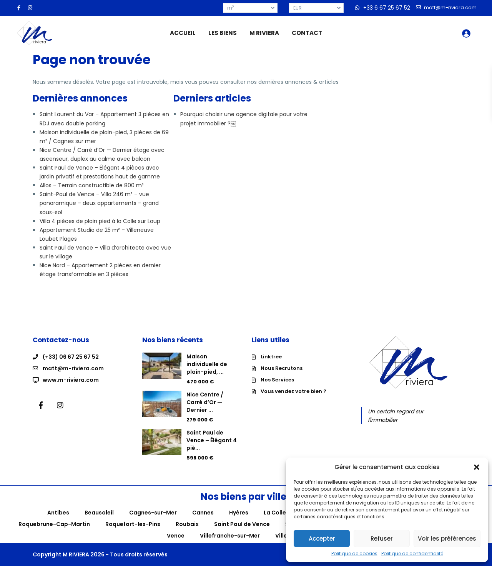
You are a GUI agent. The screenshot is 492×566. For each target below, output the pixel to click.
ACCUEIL (183, 33)
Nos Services (277, 379)
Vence (175, 535)
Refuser (382, 538)
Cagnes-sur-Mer (153, 512)
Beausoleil (99, 512)
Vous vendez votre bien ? (293, 391)
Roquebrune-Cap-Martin (54, 524)
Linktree (271, 356)
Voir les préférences (447, 538)
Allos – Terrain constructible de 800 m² (92, 185)
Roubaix (187, 524)
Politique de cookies (354, 553)
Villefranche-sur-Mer (230, 535)
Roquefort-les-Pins (132, 524)
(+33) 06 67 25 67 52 (71, 357)
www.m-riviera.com (71, 380)
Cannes (203, 512)
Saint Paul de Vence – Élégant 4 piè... (211, 440)
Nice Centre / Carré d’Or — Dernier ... (204, 402)
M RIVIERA (264, 33)
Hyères (238, 512)
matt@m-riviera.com (73, 368)
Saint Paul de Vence (242, 524)
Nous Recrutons (282, 368)
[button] (476, 467)
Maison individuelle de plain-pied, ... (206, 364)
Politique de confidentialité (412, 553)
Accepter (322, 538)
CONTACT (307, 33)
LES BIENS (222, 33)
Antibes (58, 512)
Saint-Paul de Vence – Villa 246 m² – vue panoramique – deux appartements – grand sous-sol (99, 203)
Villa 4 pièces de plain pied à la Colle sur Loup (100, 221)
